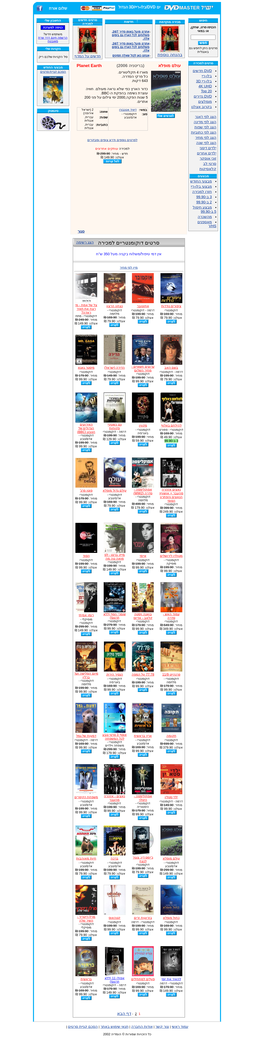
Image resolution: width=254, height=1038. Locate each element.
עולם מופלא (171, 858)
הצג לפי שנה (206, 143)
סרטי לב (209, 164)
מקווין (143, 425)
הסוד (86, 556)
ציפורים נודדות (171, 306)
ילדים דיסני (208, 148)
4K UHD (205, 86)
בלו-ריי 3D (204, 81)
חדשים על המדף (87, 42)
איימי (143, 556)
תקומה (171, 736)
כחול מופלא (171, 918)
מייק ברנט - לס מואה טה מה (114, 556)
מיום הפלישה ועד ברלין (86, 675)
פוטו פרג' (86, 490)
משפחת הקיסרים (86, 797)
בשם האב (171, 367)
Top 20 (206, 91)
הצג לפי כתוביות (203, 132)
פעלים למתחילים (143, 979)
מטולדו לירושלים (171, 556)
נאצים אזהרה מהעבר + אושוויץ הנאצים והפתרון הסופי (171, 495)
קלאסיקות (207, 169)
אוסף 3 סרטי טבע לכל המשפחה (114, 736)
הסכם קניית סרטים (53, 71)
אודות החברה (142, 1027)
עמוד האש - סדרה (171, 616)
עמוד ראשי (180, 1027)
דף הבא (124, 1013)
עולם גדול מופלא (114, 490)
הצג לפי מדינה (205, 122)
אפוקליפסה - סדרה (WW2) (142, 491)
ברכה (114, 858)
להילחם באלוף (171, 425)
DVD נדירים (203, 96)
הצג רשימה (85, 242)
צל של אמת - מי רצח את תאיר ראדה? (86, 308)
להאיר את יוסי (171, 979)
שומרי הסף (114, 615)
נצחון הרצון (114, 306)
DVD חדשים (202, 71)
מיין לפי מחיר (129, 267)
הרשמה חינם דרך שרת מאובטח (52, 39)
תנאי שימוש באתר (114, 1027)
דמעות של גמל (86, 736)
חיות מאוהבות (86, 858)
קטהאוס (114, 918)
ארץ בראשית (143, 736)
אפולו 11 (115, 979)
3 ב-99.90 (204, 197)
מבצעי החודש (201, 181)
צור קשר (162, 1027)
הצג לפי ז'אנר (205, 117)
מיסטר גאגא (86, 367)
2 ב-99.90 (204, 202)
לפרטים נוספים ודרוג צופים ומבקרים (112, 140)
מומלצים (205, 102)
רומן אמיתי (86, 615)
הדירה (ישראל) (114, 367)
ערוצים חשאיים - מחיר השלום (143, 368)
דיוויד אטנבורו (127, 109)
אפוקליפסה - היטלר (143, 798)
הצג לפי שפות (205, 127)
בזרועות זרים (143, 918)
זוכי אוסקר (208, 158)
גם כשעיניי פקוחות (115, 426)
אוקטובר (143, 306)
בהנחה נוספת (170, 52)
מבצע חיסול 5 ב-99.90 (204, 209)
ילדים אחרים (206, 153)
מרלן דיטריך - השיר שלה (86, 918)
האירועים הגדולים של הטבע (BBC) (86, 428)
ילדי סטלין (171, 797)
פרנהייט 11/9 (171, 674)
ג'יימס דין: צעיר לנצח (143, 859)
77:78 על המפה (143, 674)
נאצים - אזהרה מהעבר (114, 798)
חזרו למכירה (202, 192)
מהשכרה (205, 217)
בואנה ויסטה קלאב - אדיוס (142, 616)
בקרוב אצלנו (201, 107)
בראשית (86, 979)
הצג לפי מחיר (205, 138)
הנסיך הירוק (114, 674)
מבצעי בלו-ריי (201, 186)
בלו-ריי (207, 76)
